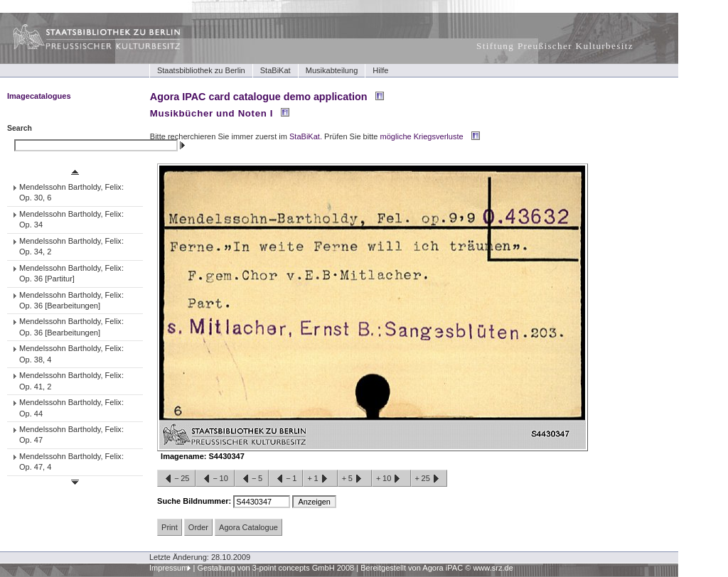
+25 (429, 479)
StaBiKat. (305, 136)
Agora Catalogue (248, 527)
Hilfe (380, 70)
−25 (176, 479)
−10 (215, 479)
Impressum (168, 567)
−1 (286, 479)
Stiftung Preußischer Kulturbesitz (554, 46)
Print (169, 527)
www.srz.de (493, 567)
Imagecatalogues (39, 96)
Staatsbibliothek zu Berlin (201, 70)
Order (198, 527)
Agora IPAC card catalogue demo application (259, 96)
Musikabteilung (332, 70)
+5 (355, 479)
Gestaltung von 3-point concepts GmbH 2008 (275, 567)
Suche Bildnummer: (195, 501)
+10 (391, 479)
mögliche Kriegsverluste (422, 136)
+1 (320, 479)
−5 (251, 479)
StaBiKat (275, 70)
